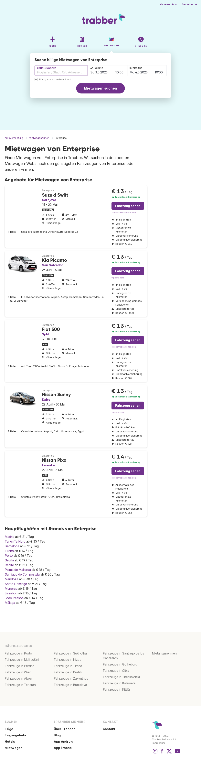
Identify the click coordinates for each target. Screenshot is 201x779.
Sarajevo (49, 200)
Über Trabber (64, 729)
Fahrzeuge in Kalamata (119, 683)
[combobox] (61, 70)
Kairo (46, 400)
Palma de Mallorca (18, 570)
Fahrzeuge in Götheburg (120, 664)
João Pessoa (14, 598)
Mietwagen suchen (100, 88)
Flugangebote (15, 735)
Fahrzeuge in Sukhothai (70, 653)
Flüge (9, 729)
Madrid (9, 537)
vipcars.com (117, 277)
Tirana (9, 551)
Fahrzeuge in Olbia (116, 671)
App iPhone (63, 748)
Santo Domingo (16, 584)
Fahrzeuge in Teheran (20, 685)
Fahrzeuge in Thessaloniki (121, 677)
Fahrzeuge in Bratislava (70, 685)
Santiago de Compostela (22, 574)
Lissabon (11, 593)
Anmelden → (189, 4)
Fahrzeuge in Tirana (68, 666)
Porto (9, 555)
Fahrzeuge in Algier (18, 678)
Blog (57, 735)
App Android (63, 741)
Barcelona (12, 546)
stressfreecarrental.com (123, 212)
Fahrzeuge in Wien (18, 672)
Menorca (11, 588)
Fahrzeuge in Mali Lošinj (22, 660)
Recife (9, 565)
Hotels (10, 741)
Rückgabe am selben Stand (55, 79)
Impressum (158, 742)
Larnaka (48, 465)
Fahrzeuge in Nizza (67, 660)
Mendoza (11, 579)
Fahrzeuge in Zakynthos (71, 678)
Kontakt (109, 729)
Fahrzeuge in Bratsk (68, 672)
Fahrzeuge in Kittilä (116, 689)
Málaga (10, 603)
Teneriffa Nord (15, 541)
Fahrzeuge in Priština (19, 666)
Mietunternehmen (164, 653)
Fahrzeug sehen (127, 206)
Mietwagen (13, 748)
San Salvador (52, 265)
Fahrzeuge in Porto (18, 653)
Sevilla (9, 560)
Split (45, 334)
